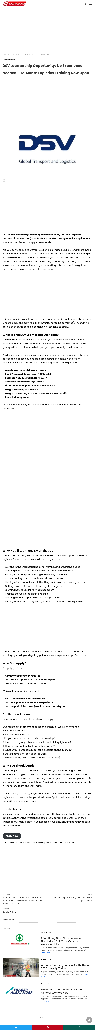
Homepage (6, 54)
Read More (45, 953)
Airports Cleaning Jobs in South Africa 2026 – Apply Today (65, 966)
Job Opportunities (30, 54)
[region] (47, 29)
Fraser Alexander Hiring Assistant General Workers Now (62, 991)
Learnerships (45, 54)
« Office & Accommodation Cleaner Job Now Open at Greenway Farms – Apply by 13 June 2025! (23, 900)
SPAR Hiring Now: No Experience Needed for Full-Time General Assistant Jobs (61, 941)
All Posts (17, 54)
